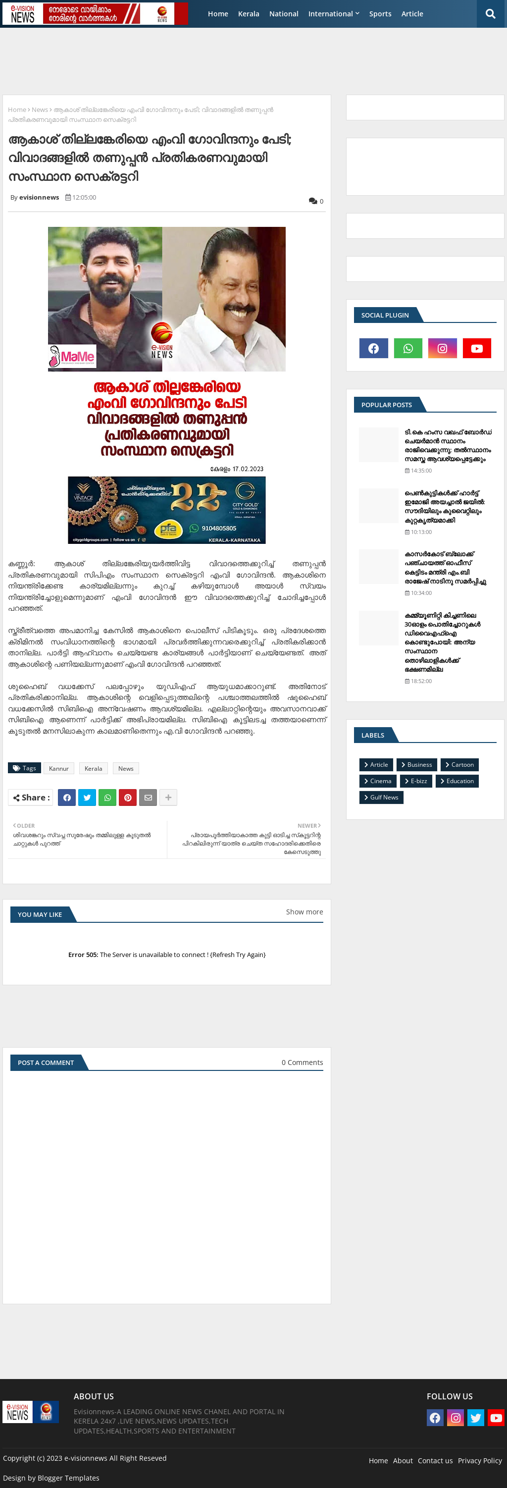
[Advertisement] (242, 57)
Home (218, 13)
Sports (380, 13)
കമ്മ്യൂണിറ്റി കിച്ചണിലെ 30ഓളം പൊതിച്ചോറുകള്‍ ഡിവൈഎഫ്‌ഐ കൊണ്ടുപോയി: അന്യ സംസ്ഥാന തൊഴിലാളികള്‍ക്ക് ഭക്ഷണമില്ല (442, 642)
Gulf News (384, 797)
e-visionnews (85, 1458)
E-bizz (419, 781)
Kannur (59, 768)
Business (419, 764)
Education (460, 781)
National (284, 13)
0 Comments (302, 1062)
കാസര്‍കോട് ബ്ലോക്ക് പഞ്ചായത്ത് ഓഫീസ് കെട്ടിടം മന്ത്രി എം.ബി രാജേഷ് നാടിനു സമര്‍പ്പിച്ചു (445, 567)
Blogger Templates (69, 1478)
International (330, 13)
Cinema (381, 781)
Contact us (435, 1460)
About (403, 1460)
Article (412, 13)
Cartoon (463, 764)
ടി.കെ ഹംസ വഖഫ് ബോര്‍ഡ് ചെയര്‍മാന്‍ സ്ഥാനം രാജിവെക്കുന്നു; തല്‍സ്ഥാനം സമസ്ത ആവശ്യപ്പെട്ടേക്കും (448, 445)
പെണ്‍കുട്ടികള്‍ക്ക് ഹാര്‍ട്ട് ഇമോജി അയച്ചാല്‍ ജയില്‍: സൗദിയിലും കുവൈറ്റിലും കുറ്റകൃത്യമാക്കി (445, 506)
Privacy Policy (480, 1460)
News (40, 109)
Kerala (248, 13)
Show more (304, 911)
